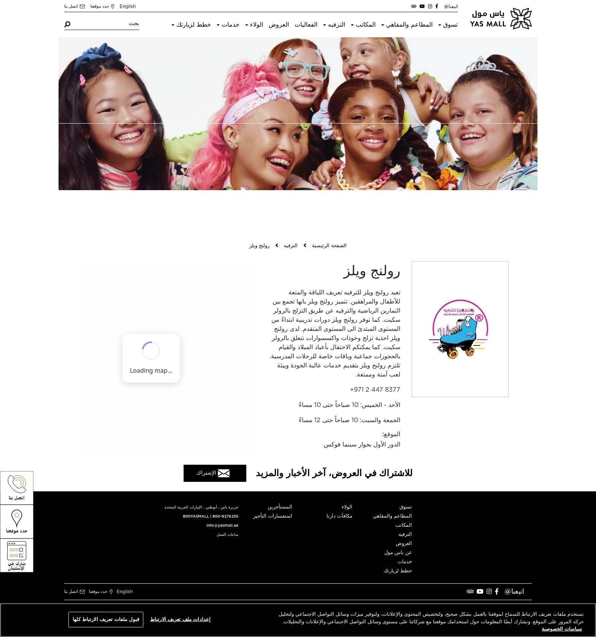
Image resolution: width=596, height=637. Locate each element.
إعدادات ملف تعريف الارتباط (180, 619)
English (128, 6)
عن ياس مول (398, 552)
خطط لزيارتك (193, 25)
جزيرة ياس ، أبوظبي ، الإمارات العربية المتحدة (201, 507)
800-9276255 (225, 516)
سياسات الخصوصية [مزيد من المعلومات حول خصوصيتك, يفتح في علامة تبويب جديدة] (562, 629)
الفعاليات (306, 25)
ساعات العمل (227, 535)
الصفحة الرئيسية (329, 246)
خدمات (230, 25)
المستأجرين (280, 507)
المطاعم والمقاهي (409, 25)
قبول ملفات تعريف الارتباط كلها (106, 619)
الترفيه (336, 25)
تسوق (450, 25)
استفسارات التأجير (272, 516)
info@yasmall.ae (222, 525)
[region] (298, 620)
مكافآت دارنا (339, 516)
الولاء (256, 25)
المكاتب (366, 25)
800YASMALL (196, 516)
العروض (279, 25)
